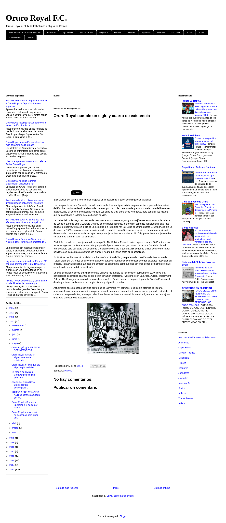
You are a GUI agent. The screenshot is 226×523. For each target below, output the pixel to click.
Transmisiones (15, 37)
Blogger (123, 516)
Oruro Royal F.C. (36, 17)
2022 (12, 317)
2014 (12, 465)
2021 (12, 321)
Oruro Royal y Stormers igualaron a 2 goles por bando (24, 405)
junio (14, 339)
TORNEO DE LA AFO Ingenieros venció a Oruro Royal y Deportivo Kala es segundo (26, 103)
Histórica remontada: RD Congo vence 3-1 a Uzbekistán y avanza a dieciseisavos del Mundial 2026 (206, 109)
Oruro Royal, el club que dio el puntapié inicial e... (26, 366)
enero (15, 432)
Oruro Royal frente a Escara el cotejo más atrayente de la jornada (25, 143)
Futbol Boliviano (191, 135)
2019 (12, 442)
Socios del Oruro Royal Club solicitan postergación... (23, 385)
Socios (190, 32)
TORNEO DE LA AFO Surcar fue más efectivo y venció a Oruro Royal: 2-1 (25, 221)
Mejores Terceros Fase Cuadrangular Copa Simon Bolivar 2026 (206, 175)
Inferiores (131, 32)
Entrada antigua (162, 488)
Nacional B (176, 32)
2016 (12, 456)
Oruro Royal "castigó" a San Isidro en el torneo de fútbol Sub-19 (26, 124)
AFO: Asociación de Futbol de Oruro (24, 32)
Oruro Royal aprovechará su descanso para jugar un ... (25, 415)
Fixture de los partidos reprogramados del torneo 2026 (205, 141)
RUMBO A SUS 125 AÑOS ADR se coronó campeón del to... (26, 395)
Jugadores (146, 32)
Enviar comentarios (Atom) (120, 495)
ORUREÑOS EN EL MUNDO (197, 288)
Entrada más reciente (67, 488)
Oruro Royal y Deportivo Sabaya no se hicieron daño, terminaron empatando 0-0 (26, 242)
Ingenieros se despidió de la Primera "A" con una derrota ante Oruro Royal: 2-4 (26, 262)
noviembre (17, 325)
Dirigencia (103, 32)
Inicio (116, 488)
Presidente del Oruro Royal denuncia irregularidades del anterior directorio (25, 201)
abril (14, 423)
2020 (12, 438)
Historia (117, 32)
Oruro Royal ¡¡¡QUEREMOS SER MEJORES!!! (26, 349)
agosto (16, 330)
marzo (15, 428)
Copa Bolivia (67, 32)
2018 (12, 447)
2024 (12, 308)
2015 (12, 460)
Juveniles (161, 32)
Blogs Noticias (190, 227)
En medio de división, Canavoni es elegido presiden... (23, 375)
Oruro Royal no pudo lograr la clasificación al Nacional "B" (21, 182)
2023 (12, 312)
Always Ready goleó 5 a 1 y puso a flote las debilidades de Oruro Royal (26, 282)
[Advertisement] (104, 68)
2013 (12, 469)
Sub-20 (202, 32)
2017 (12, 451)
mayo (15, 343)
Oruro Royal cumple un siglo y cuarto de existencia (23, 357)
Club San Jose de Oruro (195, 201)
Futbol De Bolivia (191, 101)
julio (14, 334)
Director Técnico (86, 32)
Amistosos (51, 32)
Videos (31, 37)
